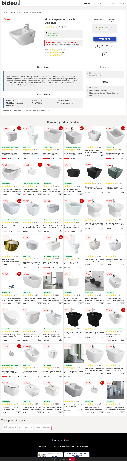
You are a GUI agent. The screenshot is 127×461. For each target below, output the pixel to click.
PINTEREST (69, 440)
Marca (6, 12)
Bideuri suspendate (42, 427)
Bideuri (87, 3)
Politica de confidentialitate (64, 447)
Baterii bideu (101, 3)
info (19, 158)
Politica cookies (82, 447)
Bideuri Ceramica (25, 427)
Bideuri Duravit (36, 12)
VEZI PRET (104, 39)
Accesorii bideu (118, 3)
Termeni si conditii (45, 447)
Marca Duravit (24, 12)
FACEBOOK (57, 440)
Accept (71, 459)
